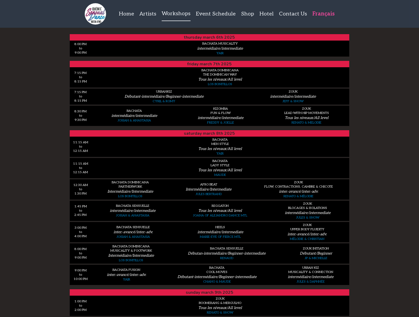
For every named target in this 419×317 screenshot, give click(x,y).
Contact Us (293, 14)
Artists (147, 14)
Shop (247, 14)
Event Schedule (216, 14)
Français (323, 14)
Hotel (266, 14)
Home (126, 14)
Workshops (176, 13)
